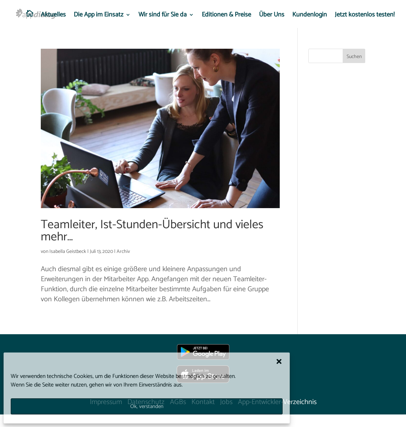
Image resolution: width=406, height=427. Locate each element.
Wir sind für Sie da (162, 16)
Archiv (123, 252)
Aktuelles (53, 16)
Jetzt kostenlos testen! (365, 16)
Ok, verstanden (146, 406)
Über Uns (271, 16)
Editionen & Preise (226, 16)
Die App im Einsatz (98, 16)
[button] (279, 361)
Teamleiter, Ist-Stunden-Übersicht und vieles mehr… (152, 231)
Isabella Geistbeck (67, 252)
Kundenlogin (309, 16)
